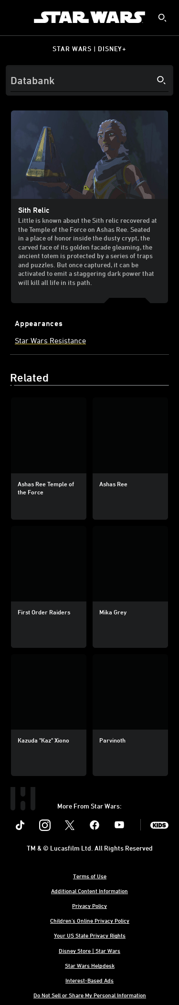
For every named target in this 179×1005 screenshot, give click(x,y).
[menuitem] (15, 17)
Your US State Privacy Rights (90, 935)
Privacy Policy (89, 905)
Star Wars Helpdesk (90, 965)
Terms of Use (89, 876)
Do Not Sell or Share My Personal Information (89, 995)
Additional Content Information (89, 890)
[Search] (89, 80)
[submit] (162, 17)
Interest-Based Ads (89, 980)
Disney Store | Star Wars (89, 950)
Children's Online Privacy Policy (89, 920)
